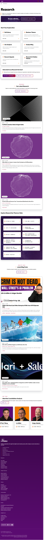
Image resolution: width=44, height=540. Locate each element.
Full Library (3, 460)
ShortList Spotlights (4, 488)
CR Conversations (4, 489)
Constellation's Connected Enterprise (7, 505)
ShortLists (2, 464)
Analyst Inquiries (4, 473)
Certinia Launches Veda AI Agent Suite (13, 124)
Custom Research (4, 475)
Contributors (3, 465)
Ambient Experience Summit (6, 510)
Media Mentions (5, 450)
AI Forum (2, 506)
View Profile (6, 426)
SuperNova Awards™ (4, 496)
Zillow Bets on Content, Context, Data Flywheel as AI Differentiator (17, 162)
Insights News (3, 515)
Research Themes (4, 466)
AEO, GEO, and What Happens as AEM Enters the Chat (14, 344)
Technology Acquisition (5, 476)
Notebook (2, 519)
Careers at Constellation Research (8, 451)
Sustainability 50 (4, 499)
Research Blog (3, 463)
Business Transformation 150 (6, 495)
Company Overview (6, 447)
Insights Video (3, 487)
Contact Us (4, 452)
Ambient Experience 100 (5, 497)
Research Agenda (4, 461)
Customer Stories (4, 516)
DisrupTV (2, 484)
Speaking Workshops (4, 478)
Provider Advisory (4, 474)
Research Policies (4, 467)
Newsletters (3, 518)
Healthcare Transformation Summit (7, 507)
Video (2, 520)
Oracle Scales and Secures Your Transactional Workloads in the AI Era (17, 201)
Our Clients (4, 448)
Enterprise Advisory (4, 479)
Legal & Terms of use (6, 455)
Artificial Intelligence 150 (5, 498)
